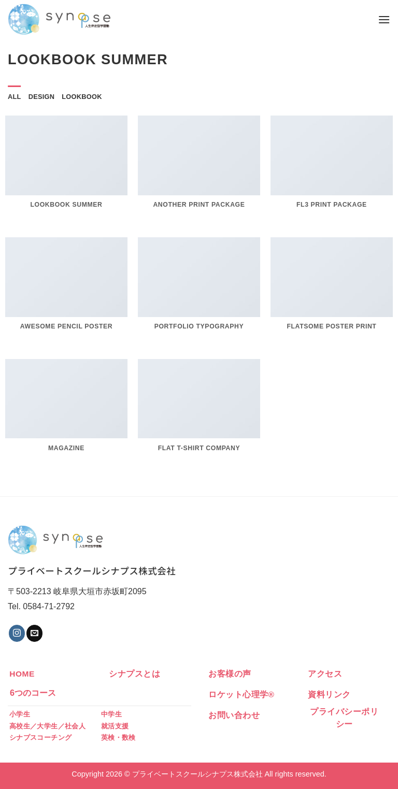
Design (42, 97)
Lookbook (82, 97)
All (14, 97)
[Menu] (384, 19)
